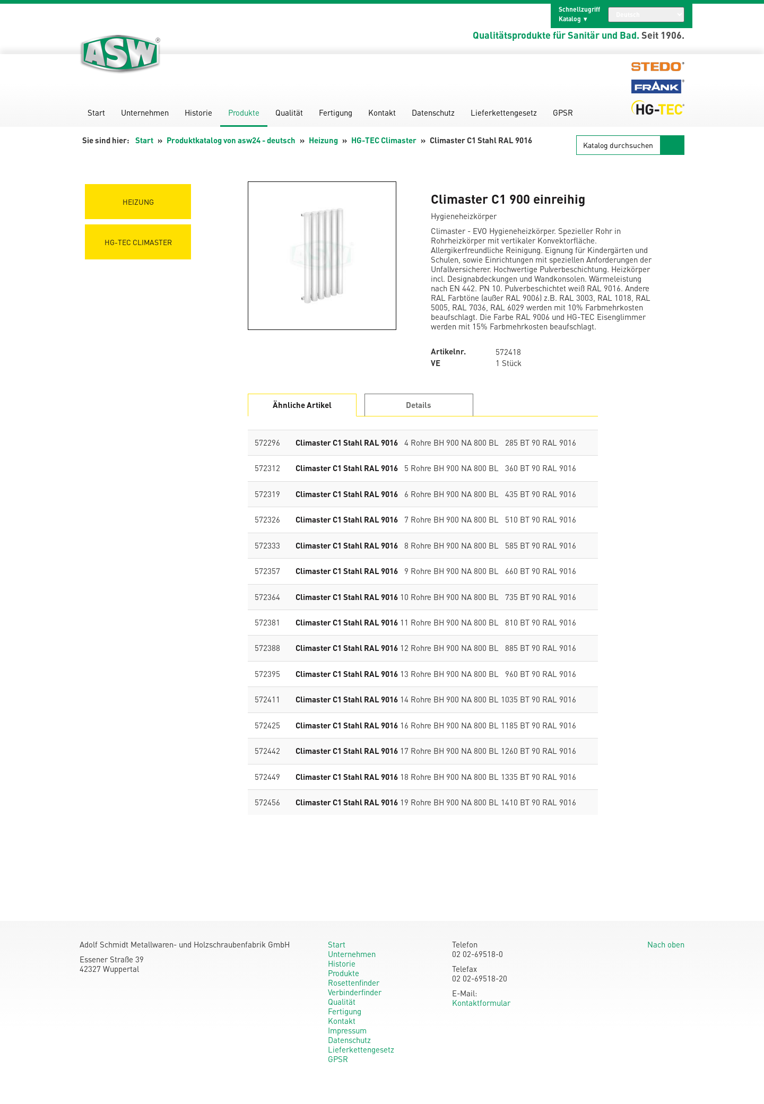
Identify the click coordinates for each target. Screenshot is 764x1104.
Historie (198, 112)
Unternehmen (145, 112)
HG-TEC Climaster (383, 140)
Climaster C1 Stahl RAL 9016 (347, 442)
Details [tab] (418, 404)
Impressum (347, 1030)
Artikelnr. (448, 351)
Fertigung (335, 112)
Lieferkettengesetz (504, 112)
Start (96, 112)
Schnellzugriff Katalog (579, 14)
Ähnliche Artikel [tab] (302, 404)
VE (435, 363)
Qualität (289, 112)
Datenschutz (433, 112)
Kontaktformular (481, 1002)
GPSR (563, 112)
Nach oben (665, 944)
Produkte (243, 112)
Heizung (323, 140)
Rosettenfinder (353, 982)
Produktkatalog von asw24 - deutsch (231, 140)
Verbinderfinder (354, 992)
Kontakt (382, 112)
